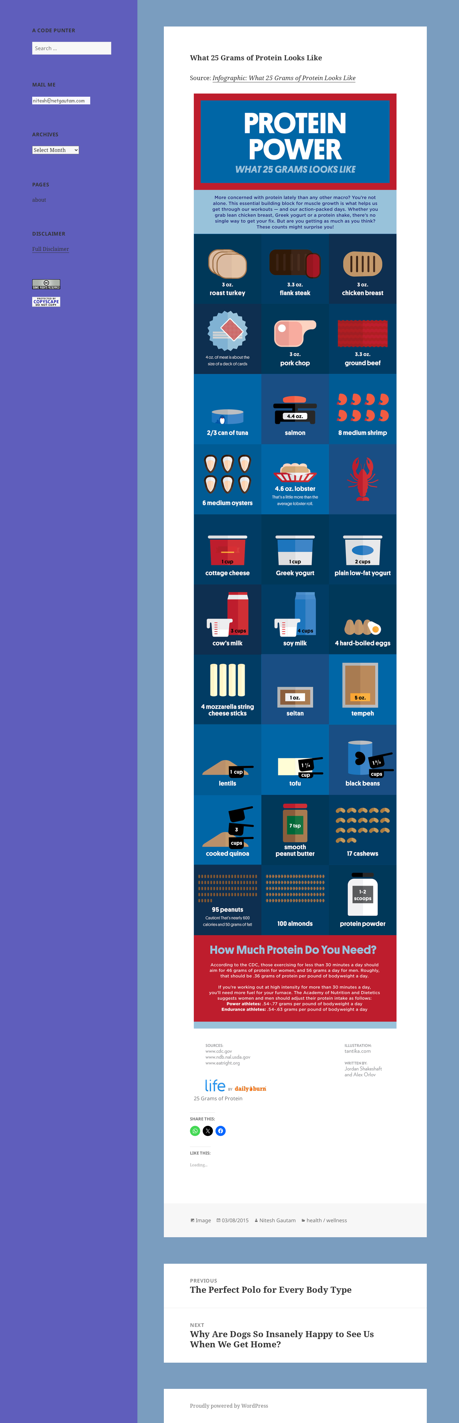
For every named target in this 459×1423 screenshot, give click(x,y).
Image (203, 1220)
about (39, 199)
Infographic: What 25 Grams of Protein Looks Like (284, 78)
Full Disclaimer (50, 248)
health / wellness (327, 1220)
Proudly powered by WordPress (229, 1405)
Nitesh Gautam (277, 1220)
